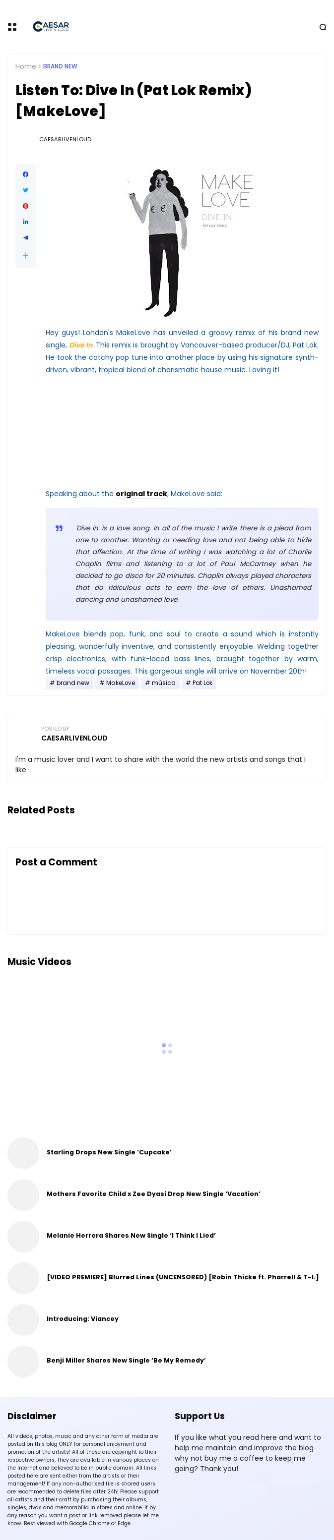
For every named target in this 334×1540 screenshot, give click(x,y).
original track (141, 494)
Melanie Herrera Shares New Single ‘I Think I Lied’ (131, 1235)
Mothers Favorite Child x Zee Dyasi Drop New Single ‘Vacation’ (154, 1194)
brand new (60, 66)
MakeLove (120, 683)
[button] (25, 255)
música (164, 683)
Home (25, 66)
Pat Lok (202, 683)
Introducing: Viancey (83, 1318)
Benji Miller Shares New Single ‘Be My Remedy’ (126, 1360)
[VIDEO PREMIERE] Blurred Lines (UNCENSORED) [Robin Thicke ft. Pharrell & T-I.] (183, 1277)
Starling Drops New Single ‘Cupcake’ (109, 1152)
